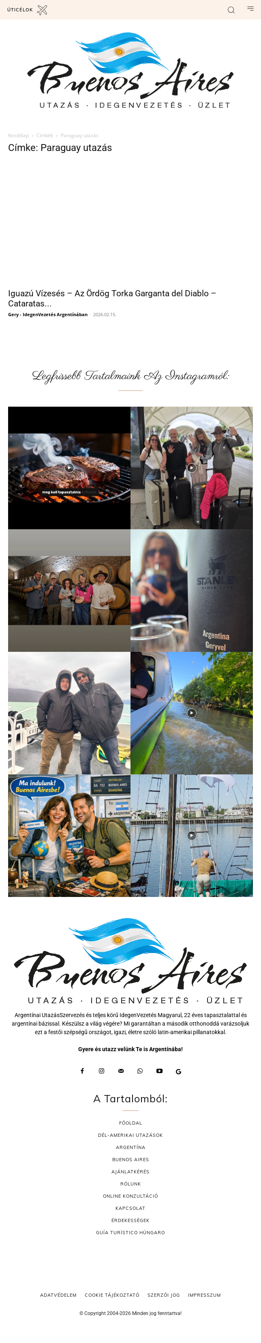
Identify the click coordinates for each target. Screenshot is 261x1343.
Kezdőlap (18, 135)
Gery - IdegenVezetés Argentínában (48, 314)
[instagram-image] (69, 468)
